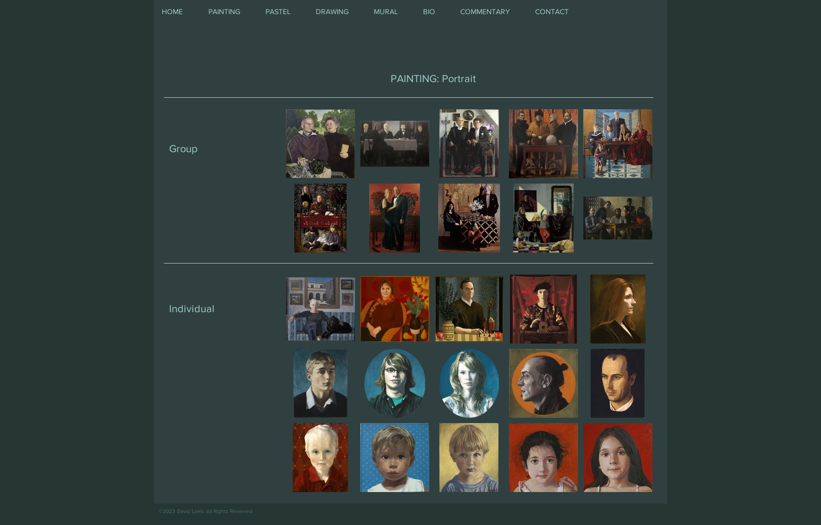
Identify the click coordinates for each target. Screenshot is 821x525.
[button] (229, 11)
